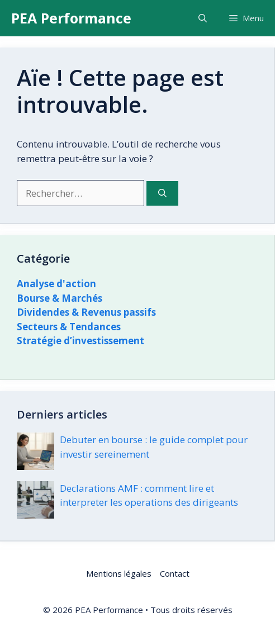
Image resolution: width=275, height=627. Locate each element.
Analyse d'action (56, 283)
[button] (202, 18)
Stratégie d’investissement (80, 340)
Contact (174, 573)
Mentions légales (118, 573)
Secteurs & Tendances (69, 326)
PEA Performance (71, 17)
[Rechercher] (162, 193)
